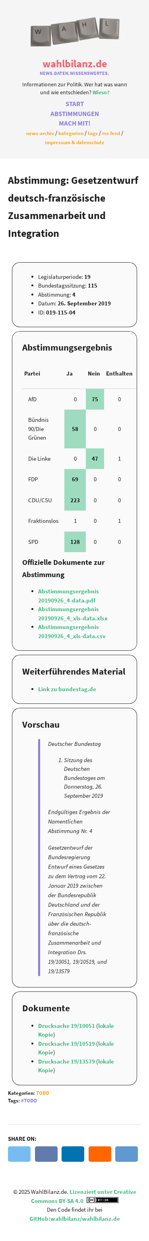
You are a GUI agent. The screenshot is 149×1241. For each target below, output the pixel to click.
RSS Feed (111, 133)
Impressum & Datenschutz (74, 142)
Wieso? (101, 92)
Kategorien (70, 133)
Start (75, 104)
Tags (93, 133)
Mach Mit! (75, 123)
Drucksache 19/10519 (67, 1043)
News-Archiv (40, 133)
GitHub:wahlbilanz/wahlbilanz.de (74, 1218)
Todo (42, 1093)
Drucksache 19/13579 (67, 1061)
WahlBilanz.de (75, 63)
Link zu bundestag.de (67, 689)
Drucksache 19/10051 (67, 1025)
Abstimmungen (74, 114)
